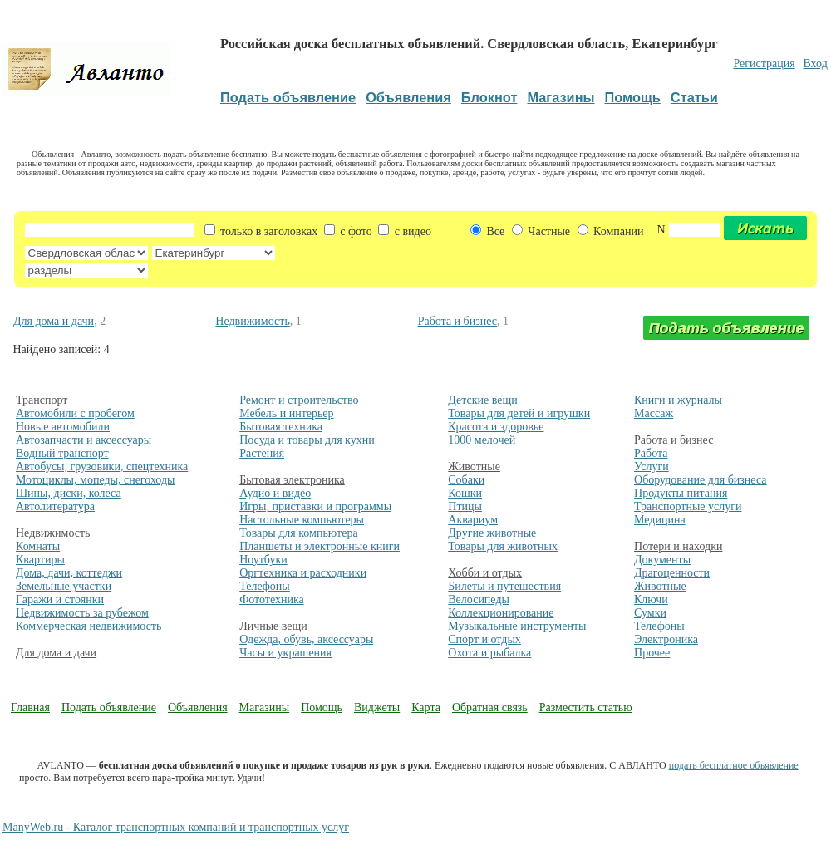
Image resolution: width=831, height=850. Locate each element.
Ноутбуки (263, 559)
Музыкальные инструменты (517, 626)
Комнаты (38, 546)
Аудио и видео (275, 493)
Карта (425, 707)
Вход (815, 63)
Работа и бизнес (457, 321)
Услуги (651, 466)
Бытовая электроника (292, 480)
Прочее (652, 652)
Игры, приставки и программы (315, 506)
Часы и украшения (285, 652)
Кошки (465, 493)
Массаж (653, 413)
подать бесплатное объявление (734, 765)
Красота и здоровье (495, 426)
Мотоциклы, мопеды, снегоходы (95, 480)
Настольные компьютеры (301, 519)
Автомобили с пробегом (75, 413)
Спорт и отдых (484, 639)
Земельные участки (63, 586)
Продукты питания (680, 493)
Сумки (650, 613)
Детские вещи (482, 400)
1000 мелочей (481, 440)
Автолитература (55, 506)
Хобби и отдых (485, 573)
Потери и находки (678, 546)
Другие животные (492, 533)
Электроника (666, 639)
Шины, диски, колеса (68, 493)
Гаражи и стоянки (60, 599)
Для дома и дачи (53, 321)
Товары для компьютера (298, 533)
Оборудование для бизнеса (700, 480)
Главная (30, 707)
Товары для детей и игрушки (519, 413)
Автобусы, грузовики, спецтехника (102, 466)
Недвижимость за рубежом (82, 613)
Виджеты (377, 707)
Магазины (264, 707)
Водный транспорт (62, 453)
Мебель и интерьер (286, 413)
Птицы (465, 506)
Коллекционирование (500, 613)
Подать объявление (108, 707)
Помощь (321, 707)
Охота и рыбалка (489, 652)
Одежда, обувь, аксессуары (306, 639)
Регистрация (763, 63)
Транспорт (41, 400)
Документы (662, 559)
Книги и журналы (678, 400)
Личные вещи (273, 626)
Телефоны (264, 586)
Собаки (466, 480)
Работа (650, 453)
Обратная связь (490, 707)
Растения (261, 453)
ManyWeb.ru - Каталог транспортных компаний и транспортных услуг (175, 827)
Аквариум (473, 519)
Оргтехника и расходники (302, 573)
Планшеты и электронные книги (319, 546)
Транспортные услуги (687, 506)
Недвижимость (252, 321)
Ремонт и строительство (298, 400)
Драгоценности (672, 573)
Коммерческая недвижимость (88, 626)
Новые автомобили (63, 426)
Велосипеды (478, 599)
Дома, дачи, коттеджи (69, 573)
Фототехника (271, 599)
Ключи (651, 599)
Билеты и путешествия (504, 586)
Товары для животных (503, 546)
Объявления (198, 707)
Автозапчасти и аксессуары (83, 440)
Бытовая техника (280, 426)
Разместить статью (585, 707)
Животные (474, 466)
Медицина (660, 519)
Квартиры (40, 559)
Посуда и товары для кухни (307, 440)
